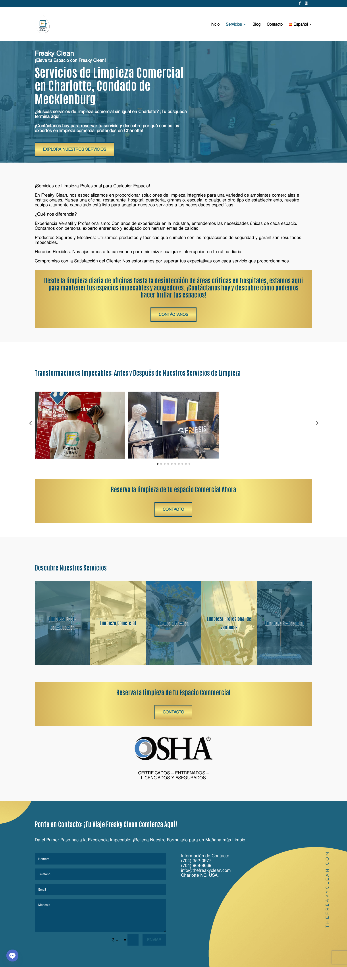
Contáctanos (173, 314)
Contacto (275, 25)
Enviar (154, 939)
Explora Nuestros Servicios (74, 149)
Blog (256, 25)
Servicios (234, 25)
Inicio (215, 25)
